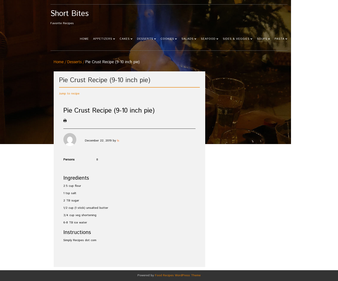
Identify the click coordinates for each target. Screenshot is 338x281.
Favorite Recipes (80, 17)
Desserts (145, 39)
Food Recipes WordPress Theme (178, 275)
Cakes (125, 39)
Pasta (280, 39)
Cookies (167, 39)
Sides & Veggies (236, 39)
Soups (262, 39)
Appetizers (102, 39)
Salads (188, 39)
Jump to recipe (69, 93)
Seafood (208, 39)
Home (84, 39)
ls (118, 140)
